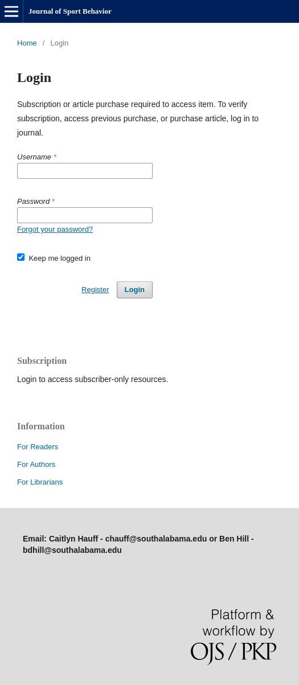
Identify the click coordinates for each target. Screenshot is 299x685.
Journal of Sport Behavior (70, 11)
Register (95, 289)
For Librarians (40, 482)
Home (27, 43)
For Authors (36, 464)
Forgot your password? (55, 229)
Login (135, 289)
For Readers (37, 446)
